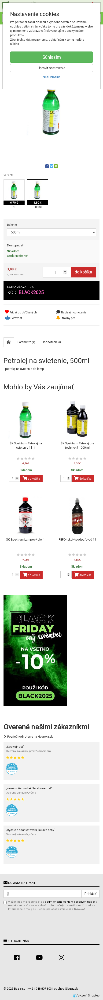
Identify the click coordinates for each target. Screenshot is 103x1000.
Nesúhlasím (51, 77)
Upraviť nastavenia (51, 68)
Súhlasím (51, 57)
